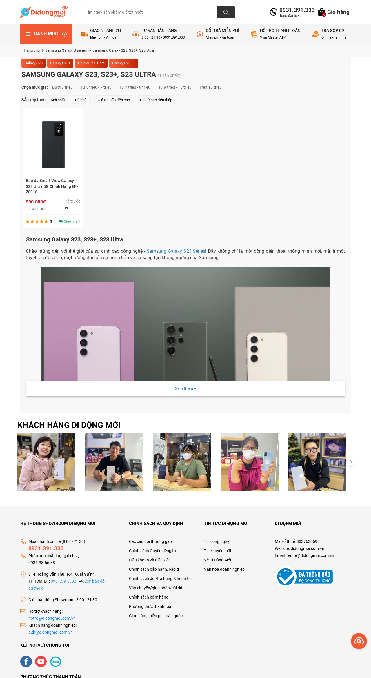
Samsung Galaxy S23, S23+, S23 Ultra (123, 50)
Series (176, 251)
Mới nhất (58, 100)
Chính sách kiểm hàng (148, 597)
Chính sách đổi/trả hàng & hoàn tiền (161, 578)
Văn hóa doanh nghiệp (224, 569)
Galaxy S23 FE (123, 63)
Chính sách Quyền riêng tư (152, 550)
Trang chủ (33, 50)
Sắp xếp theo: (34, 99)
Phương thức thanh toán (151, 606)
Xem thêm (185, 388)
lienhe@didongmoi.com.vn (310, 555)
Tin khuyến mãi (217, 550)
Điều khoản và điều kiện (150, 560)
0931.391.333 (294, 10)
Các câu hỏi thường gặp (150, 541)
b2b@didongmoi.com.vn (50, 632)
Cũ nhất (81, 100)
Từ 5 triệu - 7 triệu (96, 87)
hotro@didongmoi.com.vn (52, 618)
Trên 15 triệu (210, 87)
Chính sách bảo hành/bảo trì (154, 569)
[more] (359, 641)
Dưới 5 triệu (62, 87)
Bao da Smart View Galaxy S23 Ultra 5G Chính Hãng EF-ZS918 (52, 186)
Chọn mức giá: (34, 87)
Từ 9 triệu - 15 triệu (175, 87)
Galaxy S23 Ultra (91, 63)
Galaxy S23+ (60, 63)
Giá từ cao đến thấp (156, 100)
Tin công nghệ (216, 541)
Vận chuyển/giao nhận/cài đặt (156, 588)
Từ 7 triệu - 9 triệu (134, 87)
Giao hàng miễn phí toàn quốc (156, 615)
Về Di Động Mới (217, 560)
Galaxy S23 (33, 63)
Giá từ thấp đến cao (114, 100)
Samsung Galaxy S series (68, 50)
